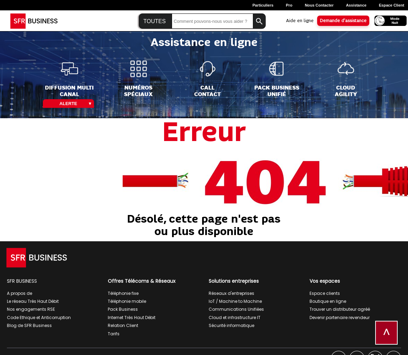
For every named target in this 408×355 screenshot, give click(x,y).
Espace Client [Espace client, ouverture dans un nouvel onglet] (391, 5)
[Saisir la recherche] (212, 21)
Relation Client (123, 325)
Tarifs (114, 334)
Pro (289, 5)
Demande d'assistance (343, 20)
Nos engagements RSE (31, 309)
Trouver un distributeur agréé (340, 309)
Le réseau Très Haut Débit (33, 301)
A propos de (19, 293)
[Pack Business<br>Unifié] (276, 78)
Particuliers (263, 5)
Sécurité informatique (231, 325)
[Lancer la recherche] (259, 21)
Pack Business (123, 309)
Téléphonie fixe (123, 293)
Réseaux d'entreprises (231, 293)
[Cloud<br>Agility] (346, 78)
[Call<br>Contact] (207, 78)
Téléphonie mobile (127, 301)
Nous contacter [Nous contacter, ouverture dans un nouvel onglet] (319, 5)
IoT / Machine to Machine (235, 301)
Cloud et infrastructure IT (234, 317)
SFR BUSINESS (22, 281)
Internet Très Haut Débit (131, 317)
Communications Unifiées (236, 309)
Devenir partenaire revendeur (340, 317)
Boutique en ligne (328, 301)
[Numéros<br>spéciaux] (138, 78)
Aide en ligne (300, 20)
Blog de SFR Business (29, 325)
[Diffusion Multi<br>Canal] (69, 78)
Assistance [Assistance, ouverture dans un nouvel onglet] (356, 5)
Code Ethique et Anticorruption (39, 317)
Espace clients (325, 293)
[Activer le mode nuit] (388, 20)
